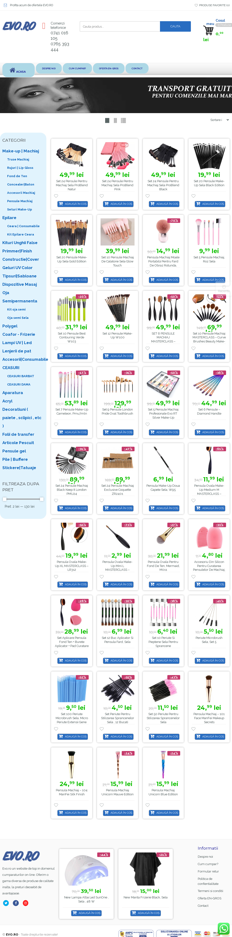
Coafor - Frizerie (18, 334)
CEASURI (10, 367)
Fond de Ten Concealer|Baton (20, 180)
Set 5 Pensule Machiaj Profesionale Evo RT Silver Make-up (163, 414)
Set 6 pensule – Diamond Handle (209, 412)
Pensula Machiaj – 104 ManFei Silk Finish (71, 792)
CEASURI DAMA (18, 384)
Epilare (9, 217)
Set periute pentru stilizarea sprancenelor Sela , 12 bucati (117, 718)
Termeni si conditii (210, 891)
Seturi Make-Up (19, 209)
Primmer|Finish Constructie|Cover (20, 255)
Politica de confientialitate (208, 881)
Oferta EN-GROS (118, 68)
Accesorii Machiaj (21, 193)
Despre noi (51, 68)
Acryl (7, 401)
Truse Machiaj (18, 159)
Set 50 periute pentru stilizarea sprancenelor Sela (163, 718)
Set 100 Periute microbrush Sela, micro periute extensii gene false (72, 720)
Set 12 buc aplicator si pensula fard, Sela (117, 640)
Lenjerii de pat (16, 351)
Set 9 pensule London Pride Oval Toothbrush (117, 412)
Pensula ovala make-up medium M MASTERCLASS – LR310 (209, 492)
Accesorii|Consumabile (22, 359)
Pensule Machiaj (20, 201)
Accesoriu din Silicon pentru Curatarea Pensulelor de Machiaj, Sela (209, 568)
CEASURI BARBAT (20, 376)
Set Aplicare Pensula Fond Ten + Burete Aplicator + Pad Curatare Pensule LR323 (72, 644)
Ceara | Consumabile (23, 226)
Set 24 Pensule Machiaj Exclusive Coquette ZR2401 (117, 490)
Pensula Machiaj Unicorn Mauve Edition (118, 792)
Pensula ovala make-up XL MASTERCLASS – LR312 (71, 566)
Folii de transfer (18, 434)
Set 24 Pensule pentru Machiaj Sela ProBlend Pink (117, 185)
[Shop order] (218, 120)
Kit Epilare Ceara (20, 234)
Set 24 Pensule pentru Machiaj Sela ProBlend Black (163, 185)
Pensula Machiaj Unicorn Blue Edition (163, 792)
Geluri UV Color (17, 267)
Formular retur (208, 871)
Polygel (9, 326)
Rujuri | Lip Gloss (20, 168)
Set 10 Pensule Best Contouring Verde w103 (72, 337)
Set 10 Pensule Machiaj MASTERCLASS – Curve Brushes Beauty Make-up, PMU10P (209, 339)
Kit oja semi (16, 309)
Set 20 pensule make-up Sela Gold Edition (71, 259)
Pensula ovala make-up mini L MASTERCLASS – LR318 (117, 568)
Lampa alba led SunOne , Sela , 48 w (149, 899)
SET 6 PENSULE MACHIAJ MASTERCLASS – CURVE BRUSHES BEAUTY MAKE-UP (163, 341)
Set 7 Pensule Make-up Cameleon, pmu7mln (71, 412)
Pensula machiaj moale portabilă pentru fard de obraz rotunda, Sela (163, 263)
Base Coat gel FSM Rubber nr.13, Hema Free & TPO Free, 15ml (87, 901)
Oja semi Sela (18, 318)
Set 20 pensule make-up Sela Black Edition (209, 183)
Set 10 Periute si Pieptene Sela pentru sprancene (163, 642)
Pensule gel (14, 451)
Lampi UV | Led (17, 342)
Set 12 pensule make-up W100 (117, 335)
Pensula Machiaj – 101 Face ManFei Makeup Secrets (209, 718)
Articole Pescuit (18, 442)
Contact (150, 68)
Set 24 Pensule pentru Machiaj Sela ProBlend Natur (72, 185)
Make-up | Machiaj (20, 151)
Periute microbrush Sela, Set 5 (209, 640)
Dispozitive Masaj (19, 284)
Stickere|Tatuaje (19, 467)
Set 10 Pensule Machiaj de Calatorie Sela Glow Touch (117, 261)
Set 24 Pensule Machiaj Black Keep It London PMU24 (71, 490)
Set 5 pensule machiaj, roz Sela (209, 259)
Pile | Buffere (15, 459)
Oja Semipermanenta (19, 296)
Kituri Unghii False (20, 242)
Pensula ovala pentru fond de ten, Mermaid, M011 (163, 566)
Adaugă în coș (76, 203)
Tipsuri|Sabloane (19, 276)
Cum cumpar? (82, 68)
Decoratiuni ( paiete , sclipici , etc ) (21, 417)
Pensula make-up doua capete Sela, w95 (163, 487)
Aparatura (12, 392)
